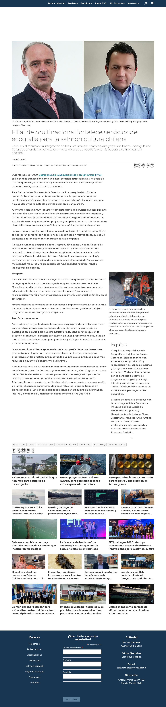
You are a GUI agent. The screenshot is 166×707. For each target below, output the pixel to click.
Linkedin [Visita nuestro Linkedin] (34, 683)
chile (32, 445)
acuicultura (45, 445)
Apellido (67, 672)
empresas (85, 445)
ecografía (19, 445)
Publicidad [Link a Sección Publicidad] (34, 661)
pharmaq (99, 445)
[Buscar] (145, 3)
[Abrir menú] (152, 3)
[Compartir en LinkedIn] (143, 166)
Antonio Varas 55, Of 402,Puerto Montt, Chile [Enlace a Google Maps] (131, 681)
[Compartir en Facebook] (135, 166)
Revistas (73, 3)
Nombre (67, 660)
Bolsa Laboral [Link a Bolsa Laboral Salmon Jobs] (34, 649)
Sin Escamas (117, 3)
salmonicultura (66, 445)
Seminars (86, 3)
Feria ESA (100, 3)
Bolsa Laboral (56, 3)
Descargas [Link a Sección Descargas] (34, 677)
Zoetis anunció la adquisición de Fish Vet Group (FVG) (70, 175)
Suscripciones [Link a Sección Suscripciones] (34, 655)
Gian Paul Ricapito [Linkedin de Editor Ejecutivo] (131, 657)
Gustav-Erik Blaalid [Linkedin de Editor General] (131, 646)
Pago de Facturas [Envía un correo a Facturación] (34, 672)
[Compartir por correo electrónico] (148, 166)
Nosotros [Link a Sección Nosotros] (34, 644)
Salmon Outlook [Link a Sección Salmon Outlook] (34, 666)
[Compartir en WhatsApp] (152, 166)
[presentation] (83, 688)
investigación (117, 445)
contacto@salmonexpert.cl (131, 667)
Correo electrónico (73, 647)
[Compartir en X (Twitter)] (139, 166)
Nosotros (133, 3)
